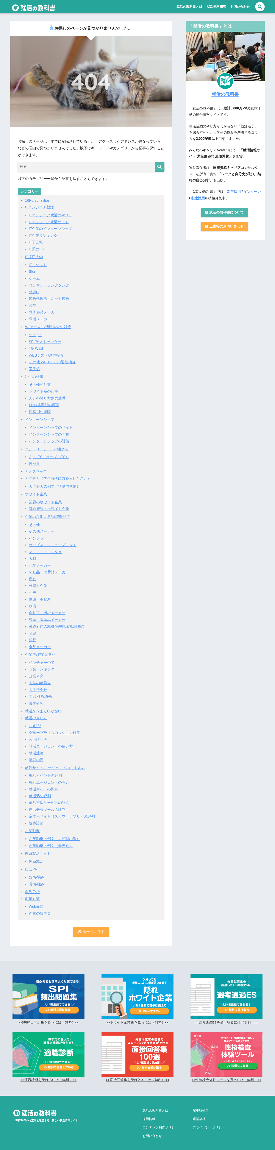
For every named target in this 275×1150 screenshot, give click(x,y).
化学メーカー (40, 564)
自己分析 (32, 888)
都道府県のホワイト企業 (49, 507)
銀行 (32, 638)
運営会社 (199, 1114)
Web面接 (36, 903)
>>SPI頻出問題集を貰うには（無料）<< (49, 1019)
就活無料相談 (216, 6)
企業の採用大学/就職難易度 (47, 515)
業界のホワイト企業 (45, 501)
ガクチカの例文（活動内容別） (54, 485)
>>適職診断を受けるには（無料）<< (48, 1076)
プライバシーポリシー (209, 1121)
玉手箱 (34, 368)
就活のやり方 (36, 715)
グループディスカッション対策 (54, 730)
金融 (32, 631)
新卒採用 (234, 191)
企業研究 (36, 674)
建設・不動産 (40, 597)
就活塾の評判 (40, 793)
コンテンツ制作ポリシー (160, 1121)
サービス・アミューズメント (53, 543)
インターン (252, 191)
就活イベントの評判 (45, 773)
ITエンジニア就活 (39, 207)
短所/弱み (37, 874)
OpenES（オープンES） (49, 456)
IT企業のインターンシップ (50, 228)
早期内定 (36, 757)
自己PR (31, 866)
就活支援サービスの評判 (49, 800)
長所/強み (37, 880)
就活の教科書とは (189, 6)
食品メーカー (40, 645)
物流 (32, 604)
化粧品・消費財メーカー (49, 570)
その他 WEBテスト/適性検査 (52, 361)
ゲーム (34, 278)
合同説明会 (38, 737)
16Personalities (37, 200)
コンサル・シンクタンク (49, 285)
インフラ (36, 536)
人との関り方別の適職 (47, 397)
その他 (34, 523)
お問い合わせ (240, 6)
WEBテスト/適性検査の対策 (48, 326)
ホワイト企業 (36, 493)
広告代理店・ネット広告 (49, 298)
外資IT (34, 292)
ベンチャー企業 (42, 660)
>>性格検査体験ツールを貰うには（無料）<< (226, 1076)
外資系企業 (38, 584)
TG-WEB (36, 348)
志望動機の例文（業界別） (51, 842)
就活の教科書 (225, 94)
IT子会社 (36, 242)
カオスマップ (36, 470)
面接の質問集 (40, 910)
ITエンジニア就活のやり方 (50, 215)
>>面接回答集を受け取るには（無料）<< (137, 1076)
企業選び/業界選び (40, 652)
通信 (32, 305)
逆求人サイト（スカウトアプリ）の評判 (62, 813)
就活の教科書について (224, 212)
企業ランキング (42, 667)
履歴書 (34, 462)
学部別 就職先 (40, 694)
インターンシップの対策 (49, 440)
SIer (32, 271)
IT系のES (36, 249)
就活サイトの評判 (43, 786)
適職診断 (36, 820)
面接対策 (32, 895)
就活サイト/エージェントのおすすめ (55, 765)
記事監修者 (201, 1106)
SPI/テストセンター (45, 341)
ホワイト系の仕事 (43, 391)
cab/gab (35, 334)
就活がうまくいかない (43, 709)
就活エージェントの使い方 (51, 743)
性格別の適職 (40, 411)
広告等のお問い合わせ (224, 227)
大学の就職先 (40, 681)
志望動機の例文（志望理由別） (54, 836)
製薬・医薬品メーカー (47, 617)
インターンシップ (39, 419)
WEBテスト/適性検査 (46, 355)
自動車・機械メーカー (47, 611)
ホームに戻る (91, 928)
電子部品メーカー (43, 312)
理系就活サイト (38, 850)
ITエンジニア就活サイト (49, 222)
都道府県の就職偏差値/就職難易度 (57, 624)
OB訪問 (35, 723)
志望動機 (32, 828)
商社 (32, 577)
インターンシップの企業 (49, 433)
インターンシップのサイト (51, 426)
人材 (32, 557)
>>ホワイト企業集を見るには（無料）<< (137, 1019)
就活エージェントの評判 (49, 779)
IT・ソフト (38, 264)
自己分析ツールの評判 (47, 806)
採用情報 (148, 1114)
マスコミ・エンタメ (45, 550)
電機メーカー (40, 319)
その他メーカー (42, 530)
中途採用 (198, 198)
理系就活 (36, 858)
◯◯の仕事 (34, 376)
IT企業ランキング (43, 235)
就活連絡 (36, 750)
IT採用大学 (34, 257)
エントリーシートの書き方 (47, 448)
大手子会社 (38, 687)
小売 (32, 590)
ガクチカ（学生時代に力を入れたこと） (58, 477)
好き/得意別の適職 (44, 404)
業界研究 (36, 701)
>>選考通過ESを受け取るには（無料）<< (226, 1019)
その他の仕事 (40, 384)
